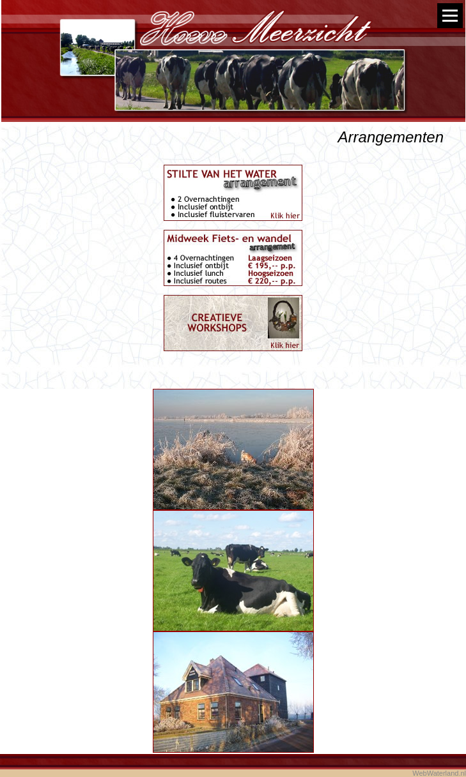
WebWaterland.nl (439, 773)
